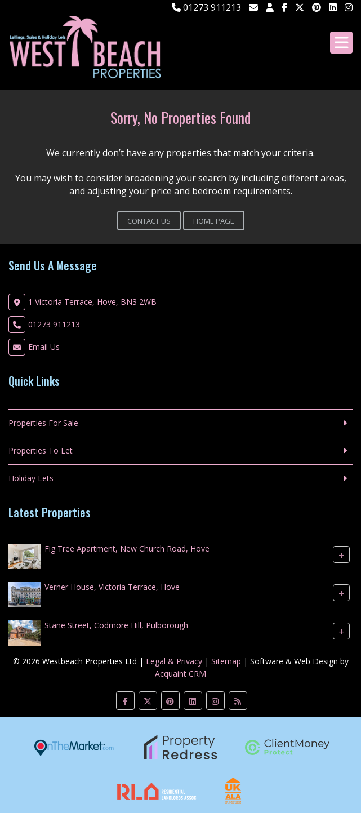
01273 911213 (206, 7)
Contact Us (149, 221)
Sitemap (226, 661)
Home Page (213, 221)
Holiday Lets (31, 478)
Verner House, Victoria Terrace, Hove (112, 586)
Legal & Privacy (174, 661)
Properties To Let (40, 450)
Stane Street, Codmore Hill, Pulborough (116, 625)
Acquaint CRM (180, 673)
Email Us (44, 346)
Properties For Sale (43, 422)
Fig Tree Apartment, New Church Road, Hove (127, 548)
